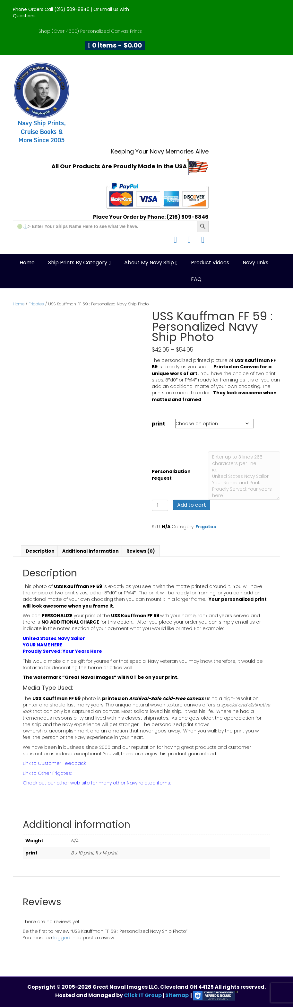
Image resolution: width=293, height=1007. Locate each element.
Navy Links (255, 262)
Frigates (36, 304)
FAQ (196, 279)
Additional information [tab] (90, 551)
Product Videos (210, 262)
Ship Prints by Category (77, 262)
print (158, 423)
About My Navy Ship (149, 262)
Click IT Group (143, 995)
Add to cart (191, 505)
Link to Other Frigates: (47, 773)
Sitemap (177, 995)
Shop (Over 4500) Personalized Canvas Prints (90, 31)
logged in (64, 937)
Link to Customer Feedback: (54, 763)
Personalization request (171, 474)
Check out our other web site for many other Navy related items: (97, 783)
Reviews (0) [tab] (140, 551)
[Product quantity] (160, 505)
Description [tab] (40, 551)
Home (27, 262)
